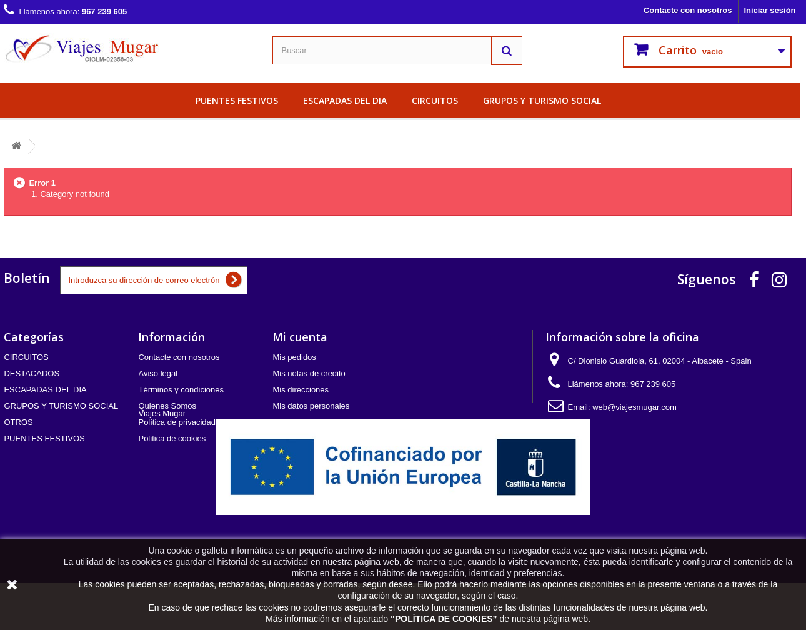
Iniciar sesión (769, 10)
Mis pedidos (294, 357)
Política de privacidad (177, 422)
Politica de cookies (172, 438)
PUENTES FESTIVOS (237, 100)
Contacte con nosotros (688, 10)
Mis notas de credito (308, 373)
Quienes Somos (167, 406)
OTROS (18, 422)
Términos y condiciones (181, 389)
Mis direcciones (300, 389)
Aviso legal (157, 373)
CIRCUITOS (435, 100)
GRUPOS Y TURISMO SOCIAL (542, 100)
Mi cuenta (299, 336)
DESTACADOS (31, 373)
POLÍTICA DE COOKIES (444, 619)
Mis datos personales (310, 406)
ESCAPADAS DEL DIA (345, 100)
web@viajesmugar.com (634, 407)
